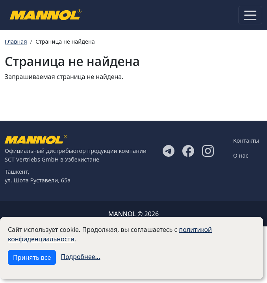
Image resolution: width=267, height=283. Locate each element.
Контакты (246, 140)
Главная (16, 41)
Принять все (32, 257)
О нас (240, 155)
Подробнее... (80, 256)
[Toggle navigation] (250, 15)
